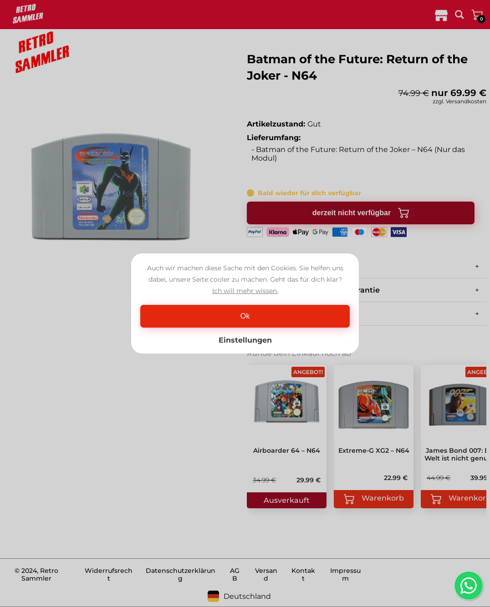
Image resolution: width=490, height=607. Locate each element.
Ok (245, 316)
